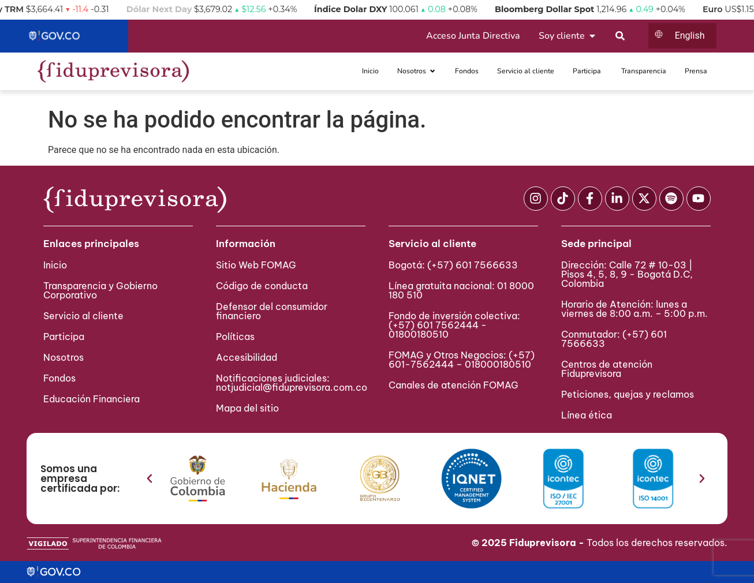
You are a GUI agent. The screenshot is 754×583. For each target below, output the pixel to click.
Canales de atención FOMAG (456, 385)
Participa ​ (65, 336)
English (690, 35)
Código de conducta (262, 286)
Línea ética (586, 415)
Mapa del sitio (247, 408)
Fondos (59, 378)
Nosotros (63, 357)
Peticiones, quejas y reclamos (627, 394)
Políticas (235, 336)
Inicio (55, 265)
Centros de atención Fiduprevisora (606, 368)
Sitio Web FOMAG (256, 265)
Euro (724, 9)
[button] (149, 478)
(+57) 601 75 (418, 325)
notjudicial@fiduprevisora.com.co (291, 387)
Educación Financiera (91, 399)
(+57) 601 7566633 (472, 265)
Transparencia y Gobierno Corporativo (100, 290)
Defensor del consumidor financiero (271, 311)
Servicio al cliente (83, 316)
